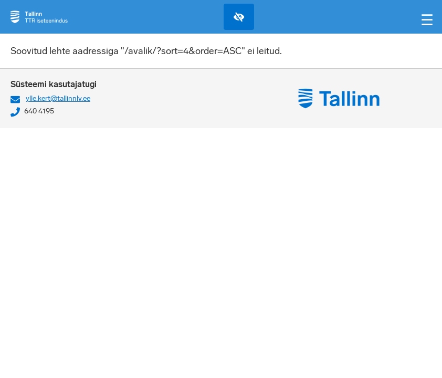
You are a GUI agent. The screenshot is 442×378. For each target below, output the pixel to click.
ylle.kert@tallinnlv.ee (58, 98)
